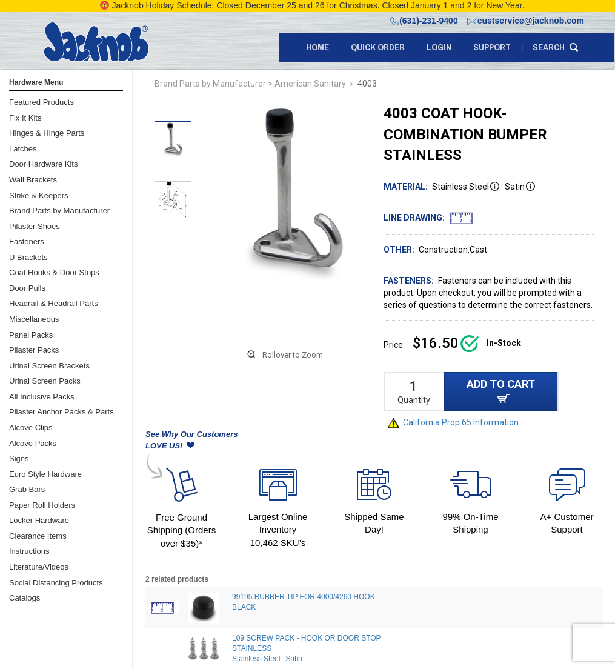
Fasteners (26, 241)
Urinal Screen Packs (45, 380)
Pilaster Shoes (34, 226)
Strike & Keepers (38, 195)
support (492, 47)
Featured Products (41, 102)
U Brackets (28, 257)
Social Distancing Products (56, 582)
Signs (19, 458)
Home (317, 47)
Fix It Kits (25, 117)
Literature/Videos (38, 566)
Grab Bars (27, 489)
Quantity (413, 400)
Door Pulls (27, 288)
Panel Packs (31, 334)
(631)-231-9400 (424, 20)
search (549, 47)
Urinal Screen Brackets (49, 365)
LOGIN (439, 47)
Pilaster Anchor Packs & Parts (61, 411)
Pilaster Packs (34, 349)
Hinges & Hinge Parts (46, 133)
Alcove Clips (31, 427)
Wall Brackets (33, 179)
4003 (367, 83)
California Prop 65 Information (453, 422)
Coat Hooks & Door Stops (54, 272)
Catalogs (24, 597)
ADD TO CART (501, 391)
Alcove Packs (32, 443)
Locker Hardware (39, 520)
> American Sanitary (307, 83)
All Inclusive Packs (42, 396)
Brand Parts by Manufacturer (59, 210)
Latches (23, 148)
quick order (378, 47)
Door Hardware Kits (43, 163)
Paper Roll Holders (42, 505)
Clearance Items (38, 536)
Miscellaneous (34, 319)
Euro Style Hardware (45, 474)
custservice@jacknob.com (525, 20)
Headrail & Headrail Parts (53, 303)
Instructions (29, 551)
